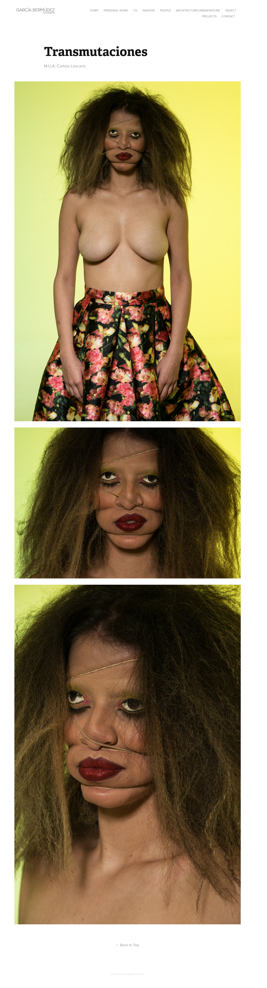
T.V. (135, 10)
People (165, 10)
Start (94, 10)
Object (230, 10)
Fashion (148, 10)
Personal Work (116, 10)
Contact (228, 16)
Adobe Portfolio (135, 974)
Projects (209, 16)
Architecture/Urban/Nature (198, 10)
